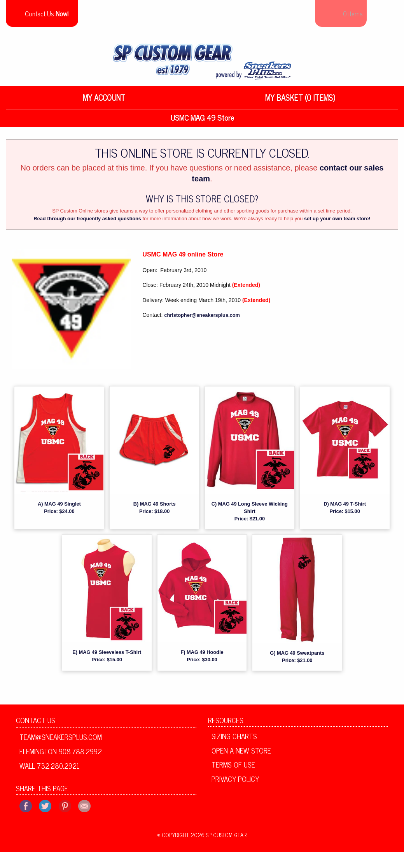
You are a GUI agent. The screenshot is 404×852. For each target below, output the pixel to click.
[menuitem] (104, 100)
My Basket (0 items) (300, 100)
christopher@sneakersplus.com (202, 318)
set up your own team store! (337, 222)
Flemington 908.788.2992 (60, 754)
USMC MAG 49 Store (202, 120)
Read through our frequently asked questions (87, 222)
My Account (104, 100)
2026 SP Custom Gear (219, 838)
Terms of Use (233, 767)
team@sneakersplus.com (60, 740)
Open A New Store (241, 753)
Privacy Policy (235, 782)
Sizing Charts (234, 739)
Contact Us (35, 723)
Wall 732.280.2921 (49, 768)
